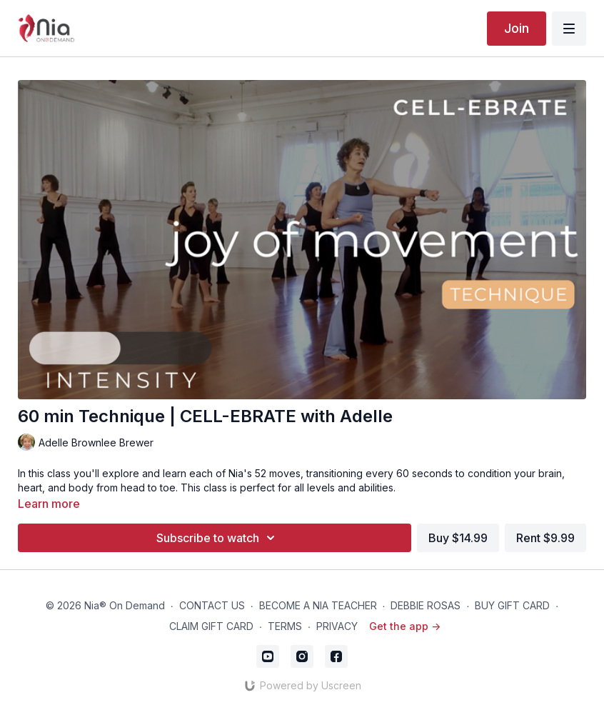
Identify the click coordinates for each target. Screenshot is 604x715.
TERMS (285, 626)
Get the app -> (405, 626)
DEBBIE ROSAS (425, 605)
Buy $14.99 (458, 538)
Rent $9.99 (545, 538)
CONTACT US (212, 605)
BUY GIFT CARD (512, 605)
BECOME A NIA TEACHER (318, 605)
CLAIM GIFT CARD (211, 626)
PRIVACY (337, 626)
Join (516, 28)
